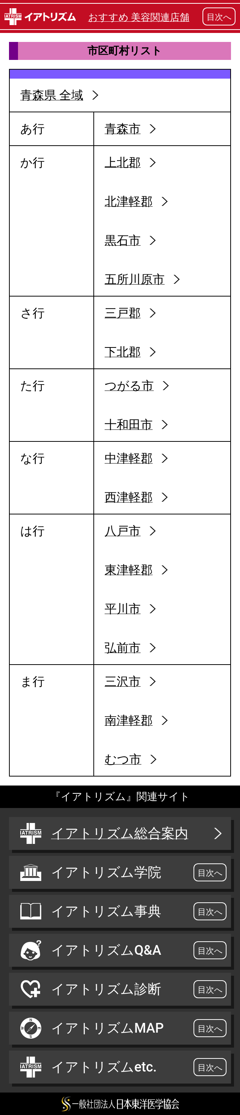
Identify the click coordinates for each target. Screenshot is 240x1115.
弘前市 (123, 648)
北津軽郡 (129, 201)
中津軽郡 (129, 458)
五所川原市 (135, 279)
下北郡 (123, 352)
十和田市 (129, 424)
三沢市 (123, 681)
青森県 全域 (51, 95)
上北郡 (123, 162)
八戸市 (123, 531)
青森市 (123, 129)
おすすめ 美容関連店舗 (138, 17)
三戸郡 (123, 313)
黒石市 (123, 240)
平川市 (123, 609)
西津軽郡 (129, 497)
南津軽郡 (129, 720)
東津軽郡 (129, 570)
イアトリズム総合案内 (122, 833)
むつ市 (123, 759)
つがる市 (129, 386)
